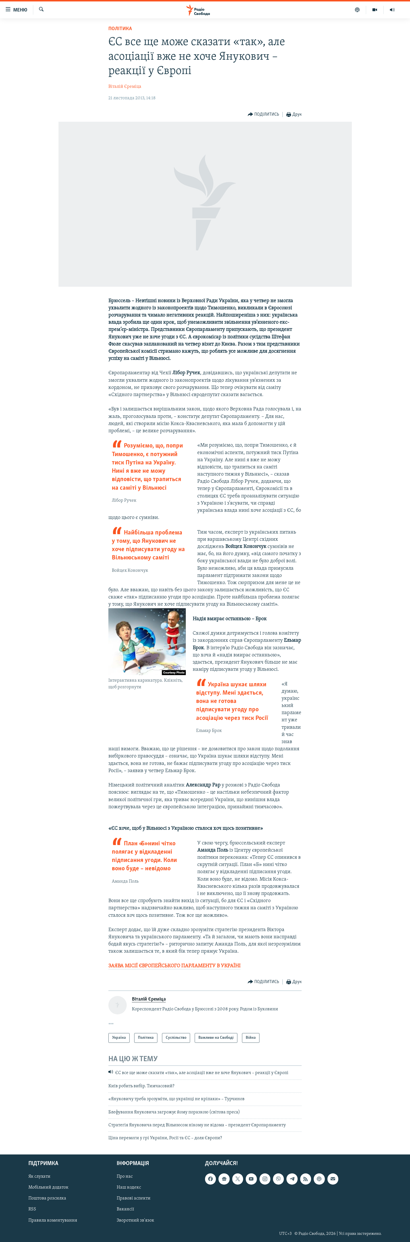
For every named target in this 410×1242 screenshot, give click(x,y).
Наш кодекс (129, 1187)
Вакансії (125, 1209)
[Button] (263, 115)
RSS (32, 1209)
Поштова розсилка (47, 1198)
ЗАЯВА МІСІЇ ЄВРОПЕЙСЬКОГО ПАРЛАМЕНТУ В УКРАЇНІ (174, 966)
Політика (120, 29)
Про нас (125, 1176)
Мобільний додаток (48, 1187)
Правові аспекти (134, 1198)
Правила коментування (52, 1220)
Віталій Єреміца (124, 86)
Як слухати (39, 1176)
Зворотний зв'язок (135, 1220)
